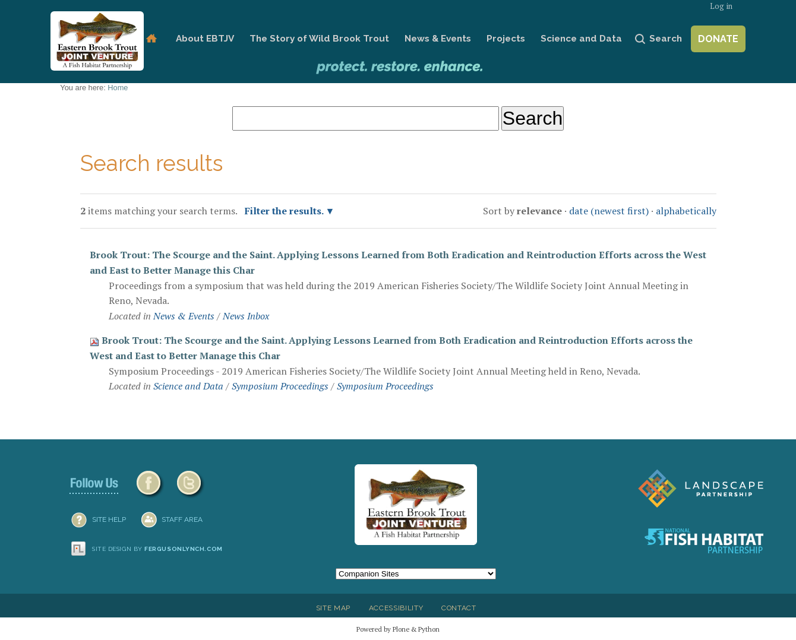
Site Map (333, 608)
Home (151, 39)
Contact (458, 608)
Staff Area (182, 519)
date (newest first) (609, 210)
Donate (718, 39)
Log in (721, 6)
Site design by (157, 549)
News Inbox (246, 315)
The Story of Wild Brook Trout (319, 38)
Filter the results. (285, 210)
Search (665, 38)
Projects (506, 38)
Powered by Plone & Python (398, 629)
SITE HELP (109, 519)
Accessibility (396, 608)
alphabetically (686, 210)
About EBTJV (205, 38)
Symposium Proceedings (280, 385)
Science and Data (581, 38)
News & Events (438, 38)
